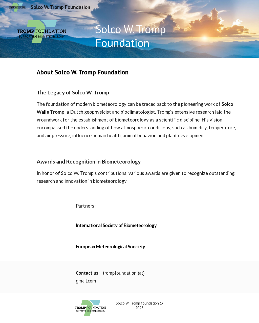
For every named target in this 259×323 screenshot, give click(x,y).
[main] (149, 36)
